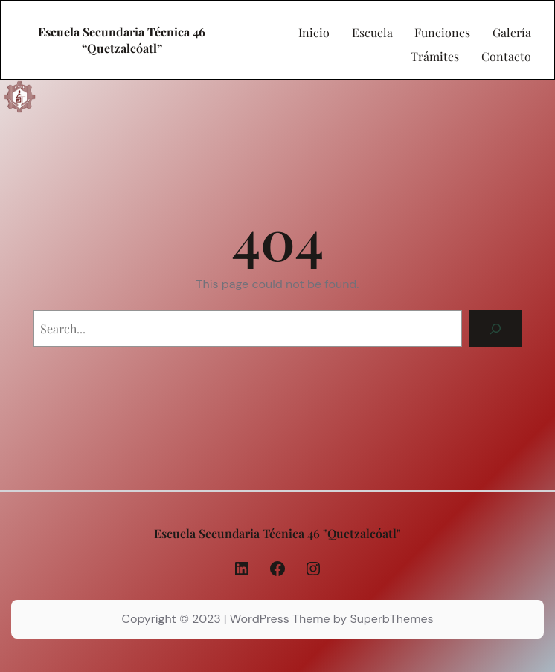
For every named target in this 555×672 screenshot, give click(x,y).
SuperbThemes (391, 619)
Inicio (314, 32)
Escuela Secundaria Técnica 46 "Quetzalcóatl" (277, 533)
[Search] (495, 328)
